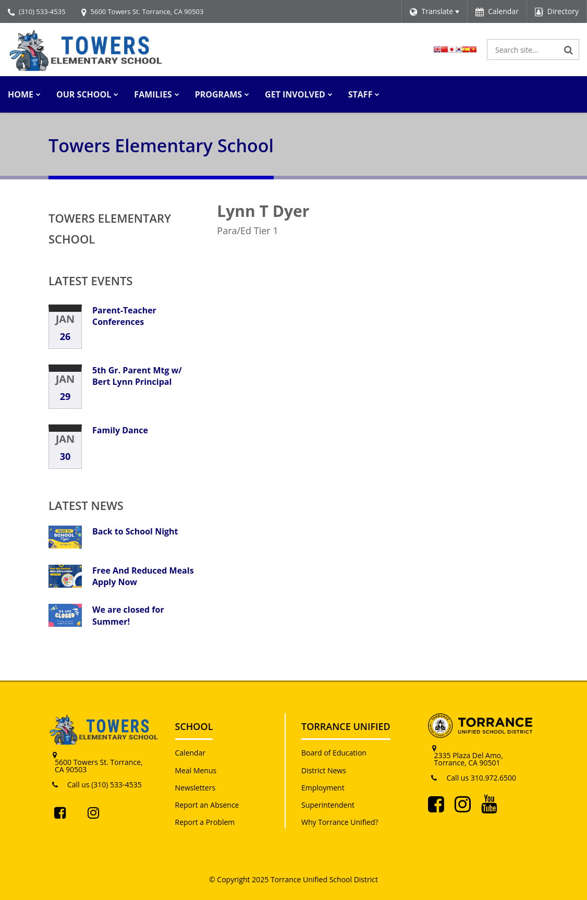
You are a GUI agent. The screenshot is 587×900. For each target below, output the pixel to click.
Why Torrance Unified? (339, 822)
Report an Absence (207, 805)
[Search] (568, 49)
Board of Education (333, 753)
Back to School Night (135, 531)
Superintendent (327, 805)
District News (323, 770)
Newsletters (195, 788)
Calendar (190, 753)
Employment (323, 788)
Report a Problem (205, 822)
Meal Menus (196, 770)
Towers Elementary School (109, 228)
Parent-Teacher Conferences (124, 316)
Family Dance (120, 430)
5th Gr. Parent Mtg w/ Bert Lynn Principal (137, 375)
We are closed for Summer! (128, 615)
